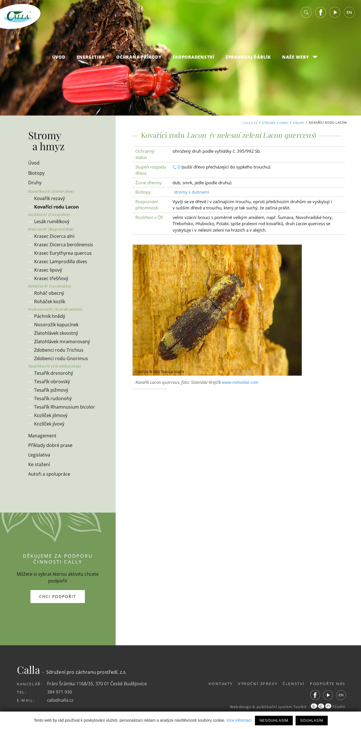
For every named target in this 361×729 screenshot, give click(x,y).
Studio (328, 706)
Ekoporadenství (193, 58)
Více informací (239, 720)
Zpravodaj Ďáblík (248, 58)
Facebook (320, 14)
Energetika (91, 58)
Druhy (298, 122)
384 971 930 (59, 692)
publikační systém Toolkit (281, 706)
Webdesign (239, 706)
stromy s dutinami (191, 192)
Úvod (58, 58)
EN (349, 14)
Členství (292, 683)
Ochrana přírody (138, 58)
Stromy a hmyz (275, 122)
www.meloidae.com (240, 382)
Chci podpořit (57, 596)
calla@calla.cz (61, 700)
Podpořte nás (328, 683)
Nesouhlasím (273, 720)
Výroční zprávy (254, 683)
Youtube (335, 14)
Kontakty (215, 683)
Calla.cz (250, 122)
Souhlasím (311, 720)
